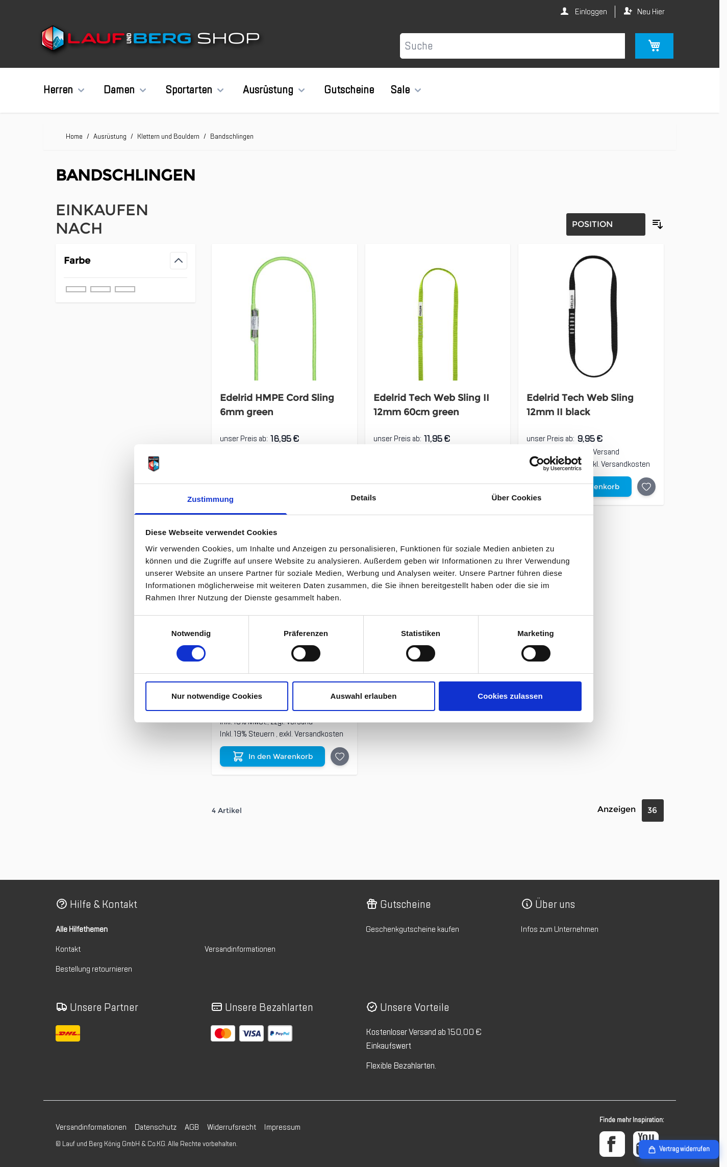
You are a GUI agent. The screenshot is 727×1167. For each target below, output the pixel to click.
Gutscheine (349, 90)
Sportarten (188, 90)
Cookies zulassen (510, 696)
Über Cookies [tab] (517, 497)
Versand (606, 452)
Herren (58, 90)
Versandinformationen (240, 949)
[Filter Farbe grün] (76, 289)
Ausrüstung (268, 90)
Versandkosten (625, 464)
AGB (192, 1127)
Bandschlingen (232, 136)
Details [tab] (364, 497)
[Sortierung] (605, 224)
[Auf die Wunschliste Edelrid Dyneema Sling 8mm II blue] (340, 756)
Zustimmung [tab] (210, 499)
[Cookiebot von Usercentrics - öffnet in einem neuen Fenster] (537, 463)
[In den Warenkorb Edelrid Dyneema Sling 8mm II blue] (272, 756)
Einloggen (590, 11)
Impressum (282, 1127)
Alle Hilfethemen (82, 929)
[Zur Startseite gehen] (151, 40)
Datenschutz (156, 1127)
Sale (400, 90)
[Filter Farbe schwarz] (125, 289)
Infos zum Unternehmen (559, 929)
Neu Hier (651, 11)
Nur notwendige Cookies (216, 696)
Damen (119, 90)
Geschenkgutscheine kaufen (412, 929)
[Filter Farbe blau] (100, 289)
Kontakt (68, 949)
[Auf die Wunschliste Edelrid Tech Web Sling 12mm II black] (646, 486)
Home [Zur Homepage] (74, 136)
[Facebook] (612, 1144)
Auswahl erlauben (364, 696)
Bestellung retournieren (94, 969)
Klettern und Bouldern (168, 136)
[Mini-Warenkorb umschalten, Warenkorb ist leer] (654, 46)
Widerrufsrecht (231, 1127)
